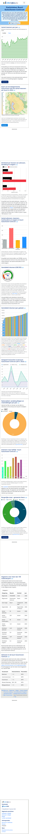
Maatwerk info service (7, 830)
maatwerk (5, 486)
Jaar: (2, 409)
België (11, 207)
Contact (4, 831)
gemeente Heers (19, 444)
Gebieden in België (6, 813)
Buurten (4, 125)
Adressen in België (6, 815)
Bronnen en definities (7, 822)
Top (15, 696)
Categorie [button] (4, 590)
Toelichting (5, 82)
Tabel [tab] (9, 33)
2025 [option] (5, 409)
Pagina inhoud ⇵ (14, 23)
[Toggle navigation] (24, 2)
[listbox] (6, 409)
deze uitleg (14, 293)
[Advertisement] (14, 145)
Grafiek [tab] (4, 33)
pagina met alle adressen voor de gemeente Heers (13, 665)
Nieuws (3, 824)
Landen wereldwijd (6, 818)
